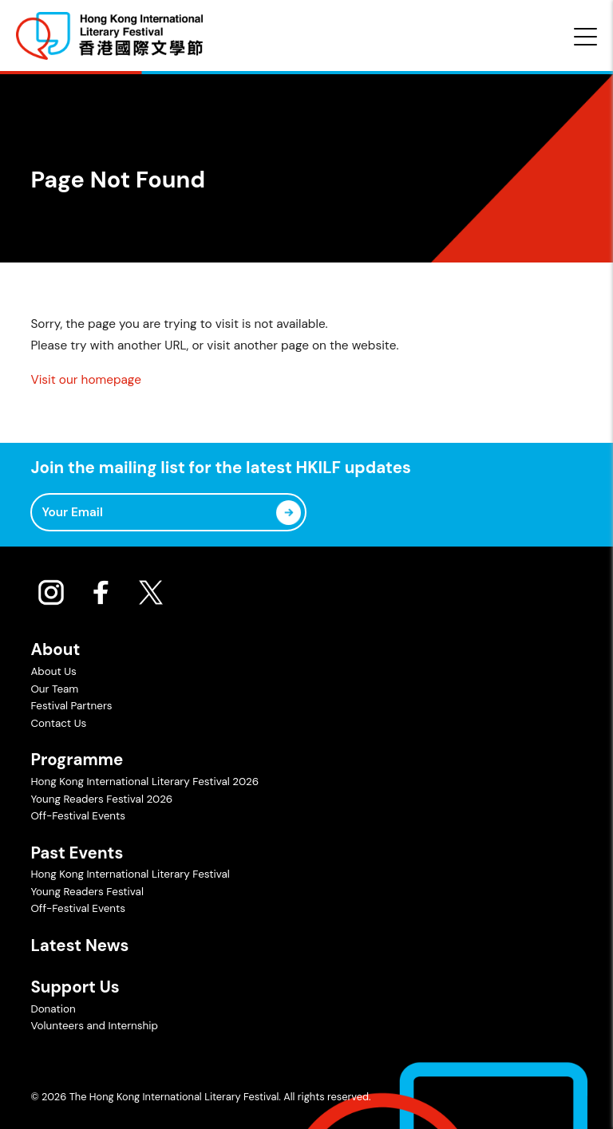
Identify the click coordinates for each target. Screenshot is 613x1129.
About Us (53, 671)
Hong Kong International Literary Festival (129, 874)
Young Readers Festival (86, 891)
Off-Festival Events (77, 816)
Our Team (54, 689)
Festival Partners (71, 706)
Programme (76, 759)
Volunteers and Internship (94, 1025)
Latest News (79, 945)
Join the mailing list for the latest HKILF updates (220, 468)
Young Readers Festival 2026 (101, 799)
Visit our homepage (85, 380)
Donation (52, 1009)
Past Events (76, 853)
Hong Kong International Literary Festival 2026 (144, 781)
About (55, 649)
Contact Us (58, 723)
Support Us (74, 987)
